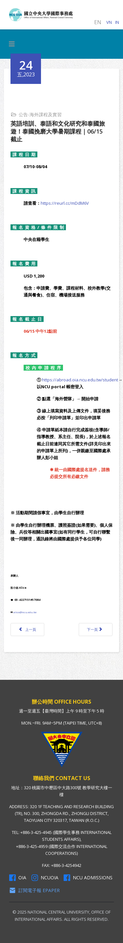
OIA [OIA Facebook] (17, 877)
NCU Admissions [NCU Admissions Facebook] (88, 877)
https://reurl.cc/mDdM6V (65, 203)
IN (117, 22)
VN (109, 22)
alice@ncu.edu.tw (24, 612)
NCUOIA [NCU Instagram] (44, 877)
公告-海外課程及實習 (40, 114)
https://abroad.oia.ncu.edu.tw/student (80, 380)
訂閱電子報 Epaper (34, 890)
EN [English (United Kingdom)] (97, 22)
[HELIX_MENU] (12, 44)
